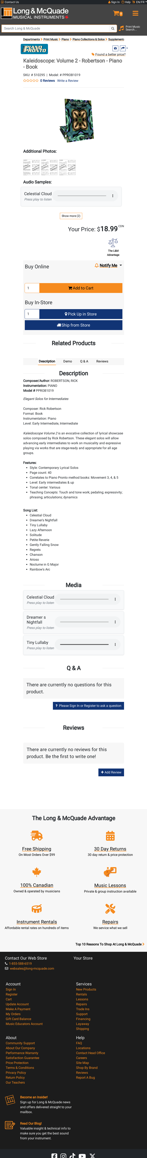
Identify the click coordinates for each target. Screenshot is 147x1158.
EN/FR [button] (138, 2)
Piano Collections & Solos (89, 39)
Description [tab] (47, 361)
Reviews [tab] (102, 361)
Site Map (82, 1063)
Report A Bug (85, 1077)
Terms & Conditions (20, 1068)
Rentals (81, 994)
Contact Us (10, 2)
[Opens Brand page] (34, 49)
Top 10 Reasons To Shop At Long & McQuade (110, 944)
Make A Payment (18, 1009)
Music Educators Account (24, 1024)
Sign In (11, 989)
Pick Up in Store (81, 314)
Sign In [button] (114, 2)
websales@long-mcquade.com (29, 968)
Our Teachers (15, 1082)
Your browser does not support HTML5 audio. (85, 195)
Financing (83, 1019)
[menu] (135, 11)
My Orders (13, 1014)
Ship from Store (73, 325)
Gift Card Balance (18, 1019)
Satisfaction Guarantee (22, 1058)
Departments (31, 39)
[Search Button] (113, 28)
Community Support (20, 1043)
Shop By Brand (87, 1068)
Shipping (82, 1029)
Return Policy (15, 1077)
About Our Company (20, 1048)
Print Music (50, 39)
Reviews (82, 1073)
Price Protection (17, 1063)
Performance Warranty (22, 1053)
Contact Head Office (90, 1053)
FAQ (79, 1043)
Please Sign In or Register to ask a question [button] (88, 706)
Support (82, 1014)
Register (11, 994)
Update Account (17, 1004)
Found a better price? (108, 54)
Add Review (111, 772)
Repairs (81, 1004)
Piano (65, 39)
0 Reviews (47, 80)
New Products (86, 989)
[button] (110, 11)
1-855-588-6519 (18, 964)
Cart (9, 999)
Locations (83, 1048)
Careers (81, 1058)
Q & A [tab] (84, 361)
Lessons (82, 999)
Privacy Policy (16, 1073)
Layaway (82, 1024)
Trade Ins (82, 1009)
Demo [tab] (67, 361)
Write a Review (67, 81)
